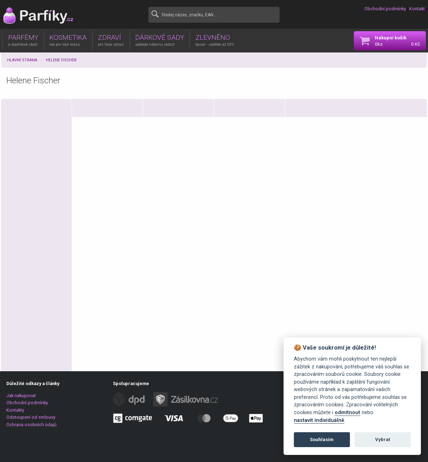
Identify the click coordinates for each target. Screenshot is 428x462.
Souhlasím (322, 439)
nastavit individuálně (319, 420)
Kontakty (15, 410)
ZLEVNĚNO (215, 40)
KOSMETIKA (68, 40)
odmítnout (347, 413)
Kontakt (417, 8)
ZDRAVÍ (111, 40)
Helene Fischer (61, 60)
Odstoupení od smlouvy (30, 417)
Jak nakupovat (21, 395)
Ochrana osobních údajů (31, 424)
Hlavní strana (22, 60)
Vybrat (382, 439)
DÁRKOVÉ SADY (159, 40)
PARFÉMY (23, 40)
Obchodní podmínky (385, 8)
